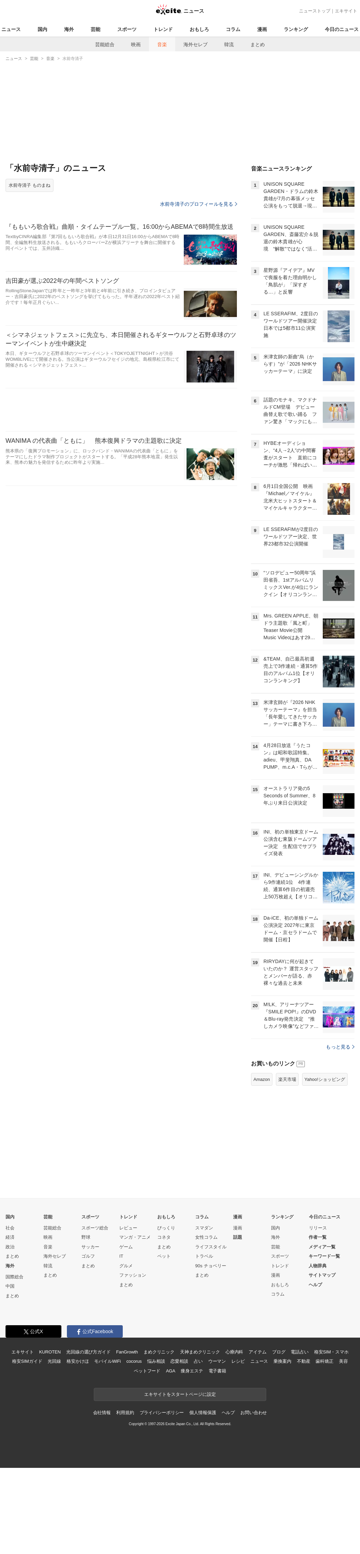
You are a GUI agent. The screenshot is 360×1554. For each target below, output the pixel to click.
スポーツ (127, 29)
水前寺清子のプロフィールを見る (198, 204)
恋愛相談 (179, 1447)
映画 (136, 44)
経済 (10, 1323)
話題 (237, 1323)
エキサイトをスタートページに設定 (180, 1480)
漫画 (262, 29)
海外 (69, 29)
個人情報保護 (202, 1498)
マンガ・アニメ (135, 1323)
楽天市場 (287, 1165)
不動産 (303, 1447)
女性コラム (206, 1323)
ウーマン (217, 1447)
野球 (85, 1323)
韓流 (229, 44)
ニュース (11, 29)
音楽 (162, 44)
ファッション (132, 1361)
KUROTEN (50, 1438)
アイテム (257, 1438)
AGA (170, 1457)
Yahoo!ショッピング (324, 1165)
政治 (10, 1333)
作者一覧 (318, 1323)
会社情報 (102, 1498)
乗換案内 (282, 1447)
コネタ (164, 1323)
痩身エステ (192, 1457)
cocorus (134, 1447)
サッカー (90, 1333)
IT (121, 1342)
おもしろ (199, 29)
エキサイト (346, 10)
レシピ (238, 1447)
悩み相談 (156, 1447)
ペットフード (147, 1457)
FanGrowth (127, 1438)
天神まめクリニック (200, 1438)
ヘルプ (315, 1370)
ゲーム (126, 1333)
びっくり (166, 1314)
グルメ (126, 1351)
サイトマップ (322, 1361)
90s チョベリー (210, 1351)
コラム (233, 29)
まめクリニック (158, 1438)
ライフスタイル (211, 1333)
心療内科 (234, 1438)
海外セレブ (195, 44)
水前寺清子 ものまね (29, 185)
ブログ (279, 1438)
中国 (10, 1372)
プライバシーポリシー (162, 1498)
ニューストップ (314, 10)
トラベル (204, 1342)
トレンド (163, 29)
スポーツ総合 (94, 1314)
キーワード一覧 (324, 1342)
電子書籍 (217, 1457)
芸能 (95, 29)
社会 (10, 1314)
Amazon (261, 1165)
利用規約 (125, 1498)
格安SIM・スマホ (331, 1438)
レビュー (128, 1314)
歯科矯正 (324, 1447)
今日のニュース (342, 29)
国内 (42, 29)
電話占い (299, 1438)
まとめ (257, 44)
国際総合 (14, 1363)
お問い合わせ (253, 1498)
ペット (164, 1342)
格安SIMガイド (27, 1447)
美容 (343, 1447)
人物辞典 (318, 1351)
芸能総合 (104, 44)
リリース (318, 1314)
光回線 (54, 1447)
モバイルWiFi (107, 1447)
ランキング (296, 29)
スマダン (204, 1314)
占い (198, 1447)
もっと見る (340, 1133)
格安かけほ (78, 1447)
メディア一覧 (322, 1333)
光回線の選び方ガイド (88, 1438)
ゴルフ (88, 1342)
